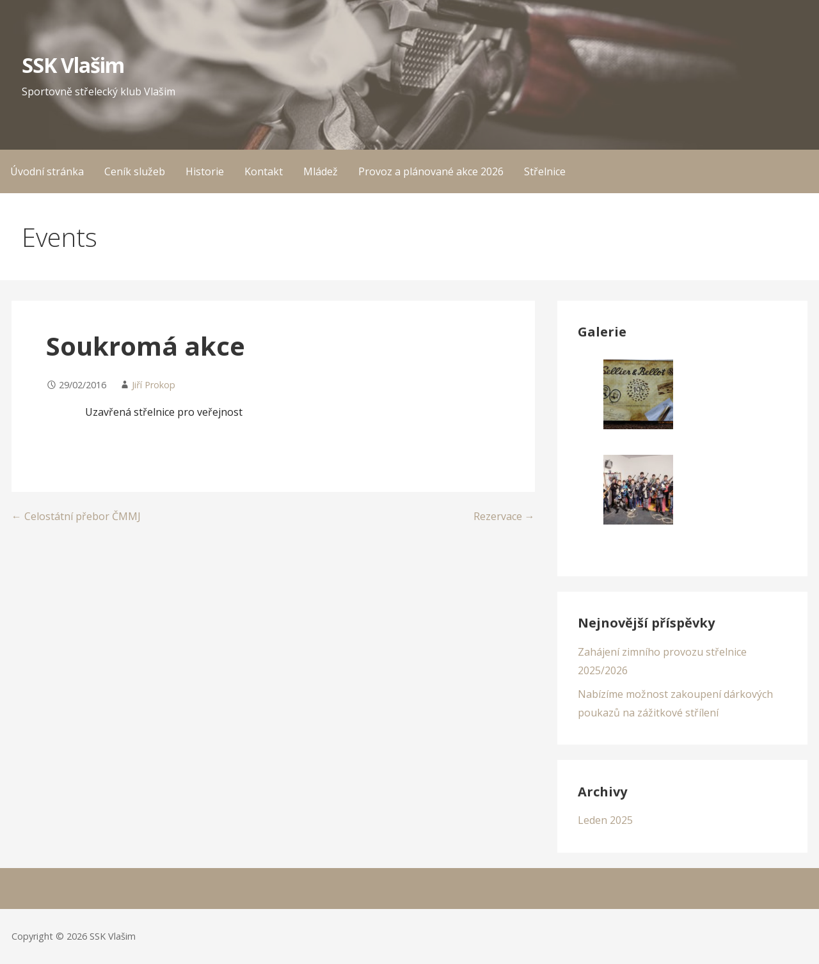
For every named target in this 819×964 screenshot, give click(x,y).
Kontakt (263, 171)
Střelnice (545, 171)
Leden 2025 (605, 820)
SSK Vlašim (73, 65)
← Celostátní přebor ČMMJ (76, 516)
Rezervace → (504, 516)
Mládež (320, 171)
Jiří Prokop (153, 385)
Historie (205, 171)
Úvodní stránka (47, 171)
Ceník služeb (134, 171)
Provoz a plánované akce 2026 (431, 171)
